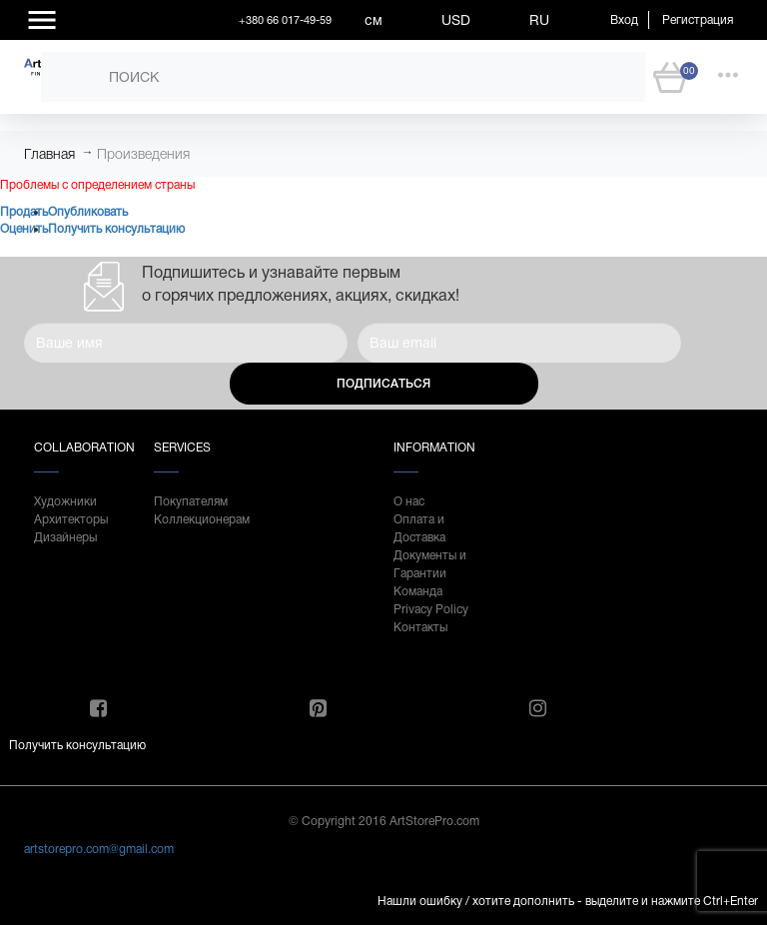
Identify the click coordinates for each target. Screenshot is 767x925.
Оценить (24, 229)
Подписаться (383, 384)
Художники (65, 501)
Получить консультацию (116, 229)
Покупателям (191, 501)
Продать (24, 212)
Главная (49, 154)
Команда (417, 591)
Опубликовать (88, 212)
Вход (624, 20)
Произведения (143, 154)
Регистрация (697, 20)
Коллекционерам (194, 519)
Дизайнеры (65, 537)
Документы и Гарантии (429, 564)
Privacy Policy (430, 609)
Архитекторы (71, 519)
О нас (408, 501)
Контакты (420, 627)
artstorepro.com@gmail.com (99, 849)
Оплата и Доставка (419, 528)
